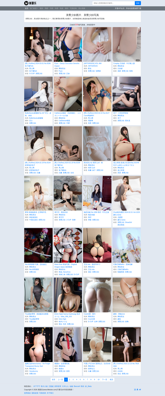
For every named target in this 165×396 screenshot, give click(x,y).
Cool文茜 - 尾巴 (90, 314)
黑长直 (127, 120)
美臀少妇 (39, 73)
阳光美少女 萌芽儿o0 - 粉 (93, 163)
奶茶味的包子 (34, 170)
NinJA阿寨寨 (34, 269)
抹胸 (126, 321)
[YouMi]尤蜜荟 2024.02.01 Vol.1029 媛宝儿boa (126, 213)
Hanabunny (33, 371)
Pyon (61, 71)
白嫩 (38, 173)
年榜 (56, 8)
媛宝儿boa (121, 220)
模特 (66, 8)
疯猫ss (61, 369)
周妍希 (90, 120)
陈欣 (82, 386)
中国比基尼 (33, 220)
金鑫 (71, 386)
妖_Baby (88, 386)
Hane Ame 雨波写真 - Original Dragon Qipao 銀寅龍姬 (66, 265)
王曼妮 (51, 386)
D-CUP (76, 274)
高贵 (89, 123)
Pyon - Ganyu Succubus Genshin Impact (67, 65)
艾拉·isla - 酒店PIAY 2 (92, 264)
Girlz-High (62, 319)
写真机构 (73, 8)
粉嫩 (89, 170)
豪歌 (119, 319)
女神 (96, 321)
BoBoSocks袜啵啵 (36, 118)
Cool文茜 (91, 319)
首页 (26, 8)
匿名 (89, 68)
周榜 (46, 8)
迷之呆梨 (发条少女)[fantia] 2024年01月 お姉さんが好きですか (126, 164)
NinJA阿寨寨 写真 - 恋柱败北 (36, 264)
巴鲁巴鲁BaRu (123, 269)
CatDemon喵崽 (64, 120)
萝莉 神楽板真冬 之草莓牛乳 (35, 212)
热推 (61, 8)
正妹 (68, 73)
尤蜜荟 (120, 217)
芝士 (31, 120)
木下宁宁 (36, 386)
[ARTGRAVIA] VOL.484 (92, 63)
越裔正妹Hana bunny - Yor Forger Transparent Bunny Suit (37, 365)
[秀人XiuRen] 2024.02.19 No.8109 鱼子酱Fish (67, 164)
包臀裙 (98, 71)
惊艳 (131, 71)
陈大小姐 (44, 386)
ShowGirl (128, 222)
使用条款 (27, 393)
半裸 (68, 123)
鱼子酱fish (33, 71)
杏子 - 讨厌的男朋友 (120, 113)
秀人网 (31, 68)
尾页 (111, 379)
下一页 (104, 379)
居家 (119, 71)
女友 (72, 173)
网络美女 (62, 68)
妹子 (94, 170)
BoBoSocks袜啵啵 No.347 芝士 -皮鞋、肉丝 (38, 114)
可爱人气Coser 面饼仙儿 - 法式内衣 (97, 363)
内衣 (64, 324)
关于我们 (50, 393)
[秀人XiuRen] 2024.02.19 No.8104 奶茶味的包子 (38, 164)
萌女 (60, 324)
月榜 (51, 8)
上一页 (60, 379)
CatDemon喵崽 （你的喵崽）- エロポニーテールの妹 (68, 114)
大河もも (65, 386)
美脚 (73, 220)
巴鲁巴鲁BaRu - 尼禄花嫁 (122, 264)
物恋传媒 (91, 215)
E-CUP (90, 321)
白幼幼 (120, 371)
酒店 (89, 272)
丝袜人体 (62, 274)
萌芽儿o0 (91, 168)
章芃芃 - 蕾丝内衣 (61, 212)
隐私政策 (35, 393)
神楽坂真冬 (33, 217)
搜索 (138, 3)
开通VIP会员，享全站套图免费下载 (128, 8)
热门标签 (33, 8)
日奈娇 (120, 68)
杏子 (119, 118)
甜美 (68, 371)
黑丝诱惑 (121, 225)
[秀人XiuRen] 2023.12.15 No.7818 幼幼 (126, 365)
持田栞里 (57, 386)
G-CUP (32, 73)
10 (99, 379)
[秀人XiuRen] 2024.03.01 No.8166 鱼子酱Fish (38, 65)
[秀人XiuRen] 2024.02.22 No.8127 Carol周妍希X (96, 114)
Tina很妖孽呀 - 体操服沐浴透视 (36, 314)
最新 (41, 8)
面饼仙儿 (91, 369)
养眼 (89, 220)
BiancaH (77, 386)
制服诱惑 (121, 272)
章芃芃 (61, 217)
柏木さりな (63, 321)
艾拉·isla (91, 269)
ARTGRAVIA (93, 66)
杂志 (119, 374)
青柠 (89, 217)
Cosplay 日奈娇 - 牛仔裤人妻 (124, 63)
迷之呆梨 (121, 170)
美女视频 (81, 8)
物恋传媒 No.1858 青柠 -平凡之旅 (96, 212)
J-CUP (68, 220)
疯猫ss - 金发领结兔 (62, 363)
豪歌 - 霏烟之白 (119, 314)
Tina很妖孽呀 (34, 319)
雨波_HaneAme (65, 272)
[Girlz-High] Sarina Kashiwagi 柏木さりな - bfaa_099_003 (67, 315)
